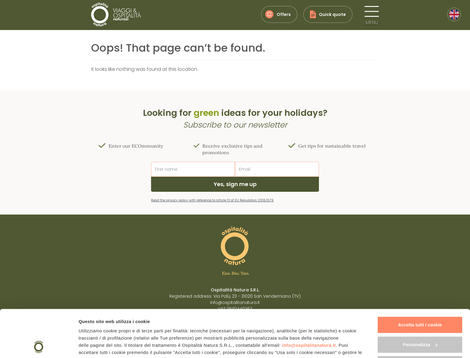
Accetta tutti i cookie (420, 280)
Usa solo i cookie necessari (420, 319)
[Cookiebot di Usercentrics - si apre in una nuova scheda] (39, 346)
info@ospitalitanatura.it (309, 300)
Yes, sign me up (235, 184)
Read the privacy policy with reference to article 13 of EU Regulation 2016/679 (212, 200)
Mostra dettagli (95, 346)
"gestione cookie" (164, 322)
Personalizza (420, 299)
